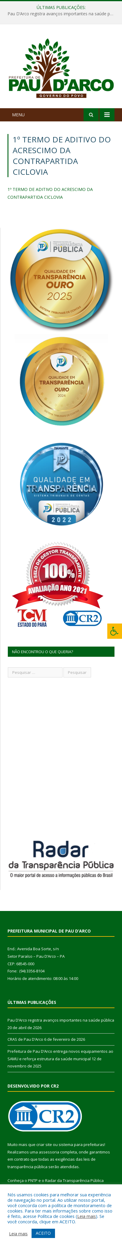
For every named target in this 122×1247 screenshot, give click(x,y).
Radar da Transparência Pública (74, 1180)
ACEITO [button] (43, 1233)
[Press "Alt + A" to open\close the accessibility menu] (114, 631)
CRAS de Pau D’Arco (25, 1039)
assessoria (49, 1152)
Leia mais (86, 1216)
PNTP (33, 1180)
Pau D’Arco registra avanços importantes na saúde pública (62, 13)
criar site (44, 1144)
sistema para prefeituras (81, 1144)
